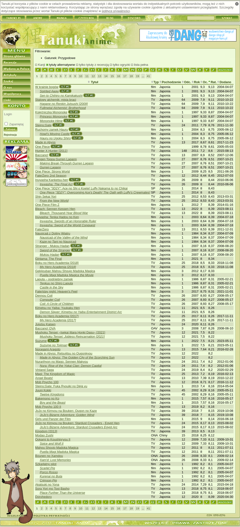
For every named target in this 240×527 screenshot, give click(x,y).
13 (99, 76)
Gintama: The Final (48, 258)
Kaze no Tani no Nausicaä (58, 241)
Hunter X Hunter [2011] (51, 151)
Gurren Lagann (50, 167)
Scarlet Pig (47, 468)
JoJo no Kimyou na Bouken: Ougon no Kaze (66, 411)
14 (105, 76)
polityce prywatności (116, 11)
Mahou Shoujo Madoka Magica (56, 447)
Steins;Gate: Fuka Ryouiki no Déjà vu (61, 386)
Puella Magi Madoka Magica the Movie (66, 275)
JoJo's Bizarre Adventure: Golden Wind (67, 415)
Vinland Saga (44, 370)
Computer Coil (50, 299)
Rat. (212, 82)
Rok (196, 82)
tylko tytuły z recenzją (94, 65)
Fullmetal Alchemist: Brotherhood (63, 108)
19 (137, 76)
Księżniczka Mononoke (51, 112)
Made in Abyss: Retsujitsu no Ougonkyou (63, 353)
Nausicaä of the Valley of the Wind (63, 237)
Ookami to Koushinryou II (52, 439)
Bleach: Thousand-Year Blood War (64, 213)
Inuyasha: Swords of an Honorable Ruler (68, 221)
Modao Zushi (44, 435)
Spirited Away (49, 91)
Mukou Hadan (49, 254)
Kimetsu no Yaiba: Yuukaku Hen (57, 308)
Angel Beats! (44, 378)
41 (148, 76)
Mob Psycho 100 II (48, 406)
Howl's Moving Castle (55, 134)
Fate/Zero (42, 229)
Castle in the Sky (51, 287)
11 (86, 76)
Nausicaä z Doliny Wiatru (52, 233)
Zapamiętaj (16, 124)
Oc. (204, 82)
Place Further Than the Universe (62, 492)
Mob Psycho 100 (47, 382)
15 (112, 76)
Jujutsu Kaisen (45, 324)
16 (118, 76)
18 (131, 76)
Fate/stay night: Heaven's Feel (56, 291)
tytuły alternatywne (62, 65)
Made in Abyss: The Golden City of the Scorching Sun (77, 357)
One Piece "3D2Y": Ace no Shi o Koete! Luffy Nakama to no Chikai (81, 188)
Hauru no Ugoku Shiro (55, 138)
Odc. (186, 82)
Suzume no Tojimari (53, 345)
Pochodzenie (170, 82)
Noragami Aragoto (47, 349)
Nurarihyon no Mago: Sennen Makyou (61, 361)
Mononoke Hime (51, 121)
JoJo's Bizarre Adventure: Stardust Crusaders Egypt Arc (78, 427)
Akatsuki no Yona (47, 484)
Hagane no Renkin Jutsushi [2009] (64, 104)
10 (80, 76)
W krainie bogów (46, 87)
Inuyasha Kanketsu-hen (51, 180)
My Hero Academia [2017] (58, 320)
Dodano (224, 82)
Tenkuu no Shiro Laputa (56, 283)
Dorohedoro (43, 497)
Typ (155, 82)
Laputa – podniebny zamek (54, 279)
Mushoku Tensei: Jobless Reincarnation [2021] (72, 336)
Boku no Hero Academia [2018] (57, 263)
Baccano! (41, 155)
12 (93, 76)
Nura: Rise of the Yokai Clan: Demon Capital (70, 365)
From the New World (54, 200)
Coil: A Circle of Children (57, 304)
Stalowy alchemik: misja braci (55, 99)
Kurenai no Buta (51, 476)
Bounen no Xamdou (49, 456)
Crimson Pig (48, 480)
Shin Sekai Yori (45, 196)
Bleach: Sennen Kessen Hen (55, 209)
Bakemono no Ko (47, 398)
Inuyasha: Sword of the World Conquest (67, 225)
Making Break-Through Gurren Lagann (66, 163)
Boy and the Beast (52, 402)
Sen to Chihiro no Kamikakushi (61, 95)
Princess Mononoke (53, 116)
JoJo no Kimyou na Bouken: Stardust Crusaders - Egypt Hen (77, 423)
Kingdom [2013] (46, 431)
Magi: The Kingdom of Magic (55, 374)
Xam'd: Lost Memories (55, 460)
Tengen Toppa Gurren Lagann (56, 159)
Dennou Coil (44, 295)
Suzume (41, 341)
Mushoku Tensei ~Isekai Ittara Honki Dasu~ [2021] (70, 332)
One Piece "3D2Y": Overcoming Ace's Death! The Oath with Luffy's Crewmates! (95, 192)
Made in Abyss (45, 142)
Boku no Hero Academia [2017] (57, 316)
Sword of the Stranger (55, 250)
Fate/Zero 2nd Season (50, 175)
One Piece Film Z (47, 205)
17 (125, 76)
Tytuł (93, 82)
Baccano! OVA (45, 328)
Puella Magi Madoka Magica (59, 452)
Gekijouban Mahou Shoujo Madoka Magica (65, 271)
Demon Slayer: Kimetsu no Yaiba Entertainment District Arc (81, 312)
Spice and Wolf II (51, 443)
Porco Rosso (49, 472)
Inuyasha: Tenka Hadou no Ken (57, 217)
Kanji (41, 65)
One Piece (42, 146)
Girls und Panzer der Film (53, 419)
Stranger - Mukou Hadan (52, 246)
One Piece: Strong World (52, 171)
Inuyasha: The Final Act (56, 184)
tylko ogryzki (121, 65)
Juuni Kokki (43, 390)
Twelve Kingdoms (52, 394)
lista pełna (141, 65)
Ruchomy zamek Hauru (51, 129)
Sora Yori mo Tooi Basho (52, 488)
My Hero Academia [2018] (58, 267)
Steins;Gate (43, 125)
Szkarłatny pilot (45, 464)
